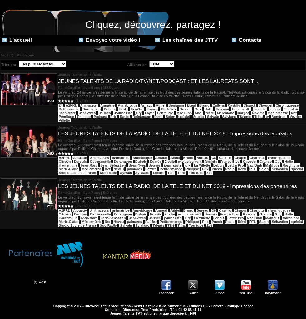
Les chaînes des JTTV (186, 40)
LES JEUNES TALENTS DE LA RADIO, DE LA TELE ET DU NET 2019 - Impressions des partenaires (177, 186)
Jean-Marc (67, 113)
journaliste (172, 165)
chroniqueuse (279, 158)
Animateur (88, 105)
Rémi (158, 116)
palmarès (134, 169)
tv (267, 116)
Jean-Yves (87, 113)
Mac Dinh (184, 113)
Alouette (80, 158)
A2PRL (71, 105)
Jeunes (105, 113)
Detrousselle (69, 109)
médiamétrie (278, 113)
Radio (125, 116)
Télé (170, 173)
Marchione (225, 113)
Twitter (193, 293)
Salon (170, 116)
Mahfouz (272, 165)
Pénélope (66, 116)
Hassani (222, 109)
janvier (274, 109)
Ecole (123, 109)
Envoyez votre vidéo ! (110, 40)
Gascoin (249, 161)
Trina (258, 116)
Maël (198, 113)
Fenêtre (137, 109)
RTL (252, 169)
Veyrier (295, 116)
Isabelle (260, 109)
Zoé (209, 173)
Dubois (109, 109)
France (152, 109)
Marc (210, 113)
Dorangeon (91, 109)
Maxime (258, 113)
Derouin (80, 161)
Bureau (202, 158)
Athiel (160, 105)
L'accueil (17, 40)
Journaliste (123, 113)
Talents (245, 116)
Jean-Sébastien (113, 165)
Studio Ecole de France (78, 173)
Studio (198, 116)
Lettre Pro (165, 113)
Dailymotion (272, 293)
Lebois (218, 165)
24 (60, 105)
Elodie (169, 161)
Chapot (249, 105)
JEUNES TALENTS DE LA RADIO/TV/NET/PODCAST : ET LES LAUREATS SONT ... (159, 81)
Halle (209, 109)
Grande (185, 109)
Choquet (266, 105)
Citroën (65, 161)
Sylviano (229, 116)
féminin (211, 161)
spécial (184, 116)
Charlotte (256, 158)
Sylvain (213, 116)
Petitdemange (171, 169)
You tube (196, 173)
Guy (198, 109)
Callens (219, 105)
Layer (149, 113)
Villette (64, 120)
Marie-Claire (68, 169)
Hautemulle (241, 109)
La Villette (202, 165)
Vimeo (219, 293)
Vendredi (279, 116)
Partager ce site (14, 281)
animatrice (120, 158)
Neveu (118, 169)
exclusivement (190, 161)
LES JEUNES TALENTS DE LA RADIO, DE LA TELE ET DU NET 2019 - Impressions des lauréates (175, 134)
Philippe (84, 116)
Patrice (151, 169)
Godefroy (168, 109)
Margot (243, 113)
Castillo (234, 105)
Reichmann (142, 116)
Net (294, 113)
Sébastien (280, 169)
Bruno (204, 105)
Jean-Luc (291, 109)
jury (138, 113)
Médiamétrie (91, 169)
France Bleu (230, 161)
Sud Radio (108, 173)
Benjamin (176, 105)
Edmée (155, 161)
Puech (217, 169)
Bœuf (191, 105)
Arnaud (147, 105)
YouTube (246, 293)
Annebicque (127, 105)
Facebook (166, 293)
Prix (113, 116)
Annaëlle (107, 105)
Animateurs (99, 158)
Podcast (100, 116)
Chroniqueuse (287, 105)
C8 (213, 158)
